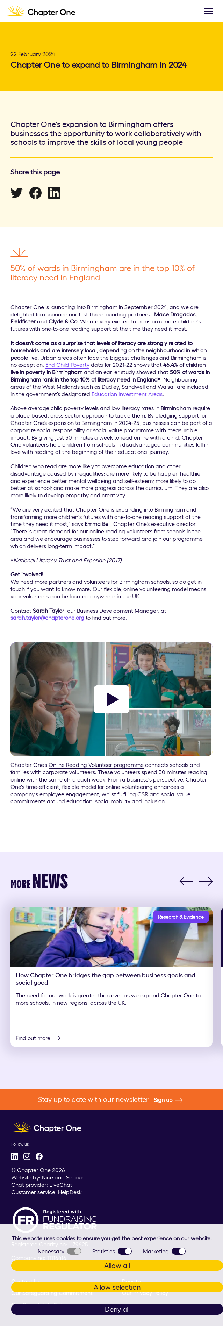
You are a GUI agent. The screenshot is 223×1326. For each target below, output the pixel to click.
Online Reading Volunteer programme (96, 765)
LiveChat (60, 1185)
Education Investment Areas (127, 394)
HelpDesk (70, 1192)
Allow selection (117, 1287)
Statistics (112, 1251)
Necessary (59, 1251)
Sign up (168, 1100)
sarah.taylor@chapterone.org (47, 617)
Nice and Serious (63, 1177)
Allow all (117, 1265)
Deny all (117, 1309)
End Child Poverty (67, 365)
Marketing (164, 1251)
